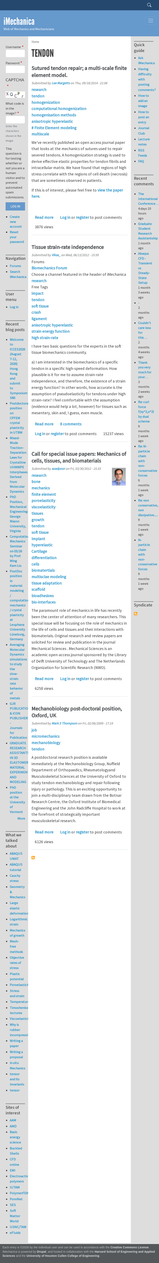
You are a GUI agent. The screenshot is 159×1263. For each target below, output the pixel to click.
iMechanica (19, 21)
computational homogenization (58, 108)
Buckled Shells (16, 1151)
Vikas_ (56, 255)
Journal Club (143, 130)
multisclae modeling (48, 576)
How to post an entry (143, 117)
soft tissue (40, 306)
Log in (65, 217)
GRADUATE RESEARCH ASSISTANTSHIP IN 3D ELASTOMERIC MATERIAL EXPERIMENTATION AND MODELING (24, 762)
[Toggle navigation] (151, 21)
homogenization (45, 102)
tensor (14, 1090)
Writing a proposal (16, 1054)
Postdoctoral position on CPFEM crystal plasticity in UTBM (19, 418)
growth (37, 519)
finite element (43, 494)
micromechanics (45, 736)
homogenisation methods (53, 114)
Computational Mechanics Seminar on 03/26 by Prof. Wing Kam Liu (21, 551)
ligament (39, 318)
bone (35, 481)
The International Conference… (148, 199)
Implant (38, 538)
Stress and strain (17, 993)
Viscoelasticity (17, 1018)
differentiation (44, 557)
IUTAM (15, 1187)
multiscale (40, 133)
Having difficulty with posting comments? (145, 79)
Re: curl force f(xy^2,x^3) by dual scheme (146, 412)
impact (37, 293)
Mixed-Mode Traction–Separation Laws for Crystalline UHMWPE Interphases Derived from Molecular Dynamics (19, 465)
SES (13, 1205)
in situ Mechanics (17, 1065)
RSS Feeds (142, 153)
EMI (12, 1170)
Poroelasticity (17, 984)
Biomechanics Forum (49, 267)
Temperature (17, 1001)
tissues (37, 513)
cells (35, 564)
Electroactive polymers (17, 1179)
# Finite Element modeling (53, 127)
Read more (44, 217)
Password (12, 63)
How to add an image (143, 100)
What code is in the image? (15, 108)
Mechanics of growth (17, 933)
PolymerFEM (17, 1193)
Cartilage (39, 551)
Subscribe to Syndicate (135, 613)
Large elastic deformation (17, 908)
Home (35, 42)
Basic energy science (15, 1137)
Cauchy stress (15, 878)
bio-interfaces (43, 602)
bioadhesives (42, 595)
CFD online (14, 1162)
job (34, 730)
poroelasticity (43, 500)
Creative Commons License (130, 1247)
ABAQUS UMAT (16, 856)
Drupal (41, 1251)
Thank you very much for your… (144, 369)
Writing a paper (16, 1043)
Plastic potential (17, 976)
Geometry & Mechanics (17, 891)
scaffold (38, 589)
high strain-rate (44, 337)
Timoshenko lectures (17, 1010)
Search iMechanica (17, 274)
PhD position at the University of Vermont (17, 799)
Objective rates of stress (17, 962)
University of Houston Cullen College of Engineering (62, 1255)
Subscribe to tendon (33, 857)
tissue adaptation (46, 583)
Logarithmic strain (17, 922)
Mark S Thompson (64, 723)
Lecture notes (144, 142)
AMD (13, 1126)
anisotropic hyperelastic (52, 121)
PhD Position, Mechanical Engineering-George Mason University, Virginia (19, 514)
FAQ (141, 161)
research (38, 89)
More (21, 818)
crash (36, 312)
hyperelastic (42, 544)
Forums (15, 266)
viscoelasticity (43, 506)
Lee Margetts (61, 83)
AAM (13, 1120)
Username (13, 47)
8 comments (70, 423)
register (82, 217)
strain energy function (50, 331)
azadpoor (58, 468)
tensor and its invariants (17, 1079)
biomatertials (43, 570)
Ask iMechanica (145, 60)
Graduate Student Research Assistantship (148, 231)
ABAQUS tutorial (16, 867)
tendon (37, 96)
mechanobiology (45, 742)
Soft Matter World (15, 1215)
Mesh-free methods (16, 946)
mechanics (40, 487)
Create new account (16, 221)
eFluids (15, 1232)
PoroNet (16, 1199)
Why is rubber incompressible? (17, 1029)
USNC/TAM (17, 1227)
